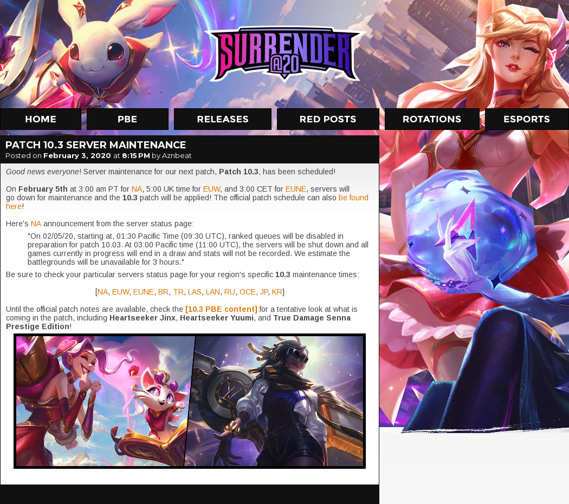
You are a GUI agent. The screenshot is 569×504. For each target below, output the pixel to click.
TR (178, 291)
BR (163, 291)
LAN (213, 291)
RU (229, 291)
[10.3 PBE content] (221, 309)
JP (264, 291)
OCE (248, 291)
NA (137, 189)
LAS (195, 291)
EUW (211, 189)
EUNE (296, 189)
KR (277, 291)
